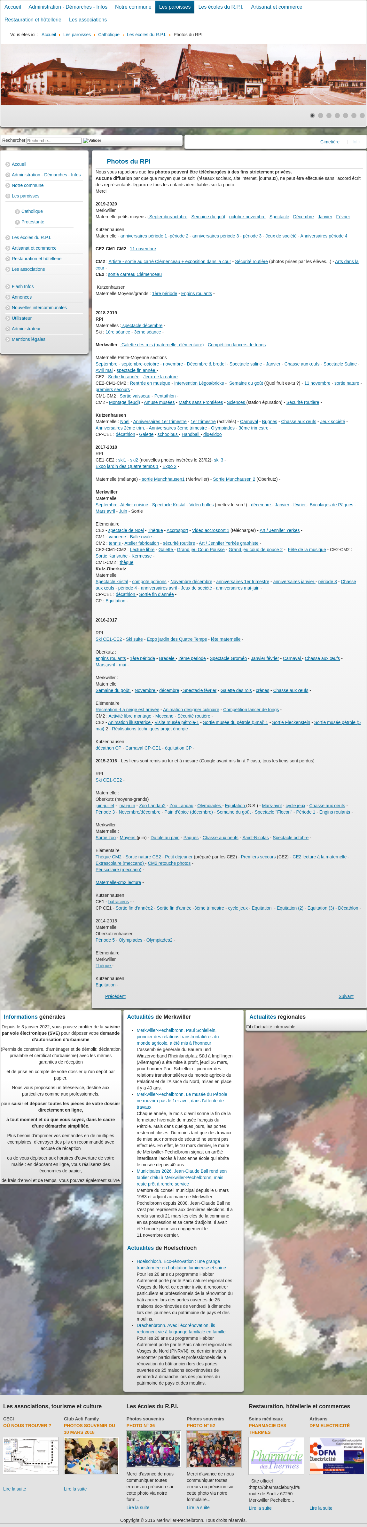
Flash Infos (23, 286)
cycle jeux (295, 805)
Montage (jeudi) (124, 402)
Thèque (155, 530)
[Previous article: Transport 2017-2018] (115, 996)
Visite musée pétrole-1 (176, 722)
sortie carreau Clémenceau (135, 274)
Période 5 (105, 940)
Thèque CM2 (108, 856)
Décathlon (348, 908)
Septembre (106, 363)
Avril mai (104, 370)
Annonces (22, 297)
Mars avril (105, 511)
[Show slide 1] (312, 115)
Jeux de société (281, 235)
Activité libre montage (129, 716)
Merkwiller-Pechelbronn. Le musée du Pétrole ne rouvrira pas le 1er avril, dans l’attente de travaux (182, 1101)
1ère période (164, 293)
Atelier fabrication (141, 543)
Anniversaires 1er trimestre (160, 421)
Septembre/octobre (167, 216)
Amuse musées (159, 402)
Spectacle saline (246, 363)
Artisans (318, 1418)
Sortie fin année (123, 376)
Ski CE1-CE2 (109, 639)
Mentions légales (28, 339)
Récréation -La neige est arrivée (127, 709)
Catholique (32, 211)
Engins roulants (196, 293)
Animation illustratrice (130, 722)
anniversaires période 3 (215, 235)
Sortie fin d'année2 (134, 908)
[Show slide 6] (353, 115)
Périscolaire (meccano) (118, 869)
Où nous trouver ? (27, 1425)
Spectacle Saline (340, 363)
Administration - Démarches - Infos (68, 7)
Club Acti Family (81, 1418)
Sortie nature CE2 (143, 856)
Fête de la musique (307, 549)
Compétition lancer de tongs (251, 709)
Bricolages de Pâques (331, 504)
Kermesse (142, 556)
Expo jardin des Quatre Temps (177, 639)
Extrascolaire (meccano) (120, 863)
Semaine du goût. (113, 690)
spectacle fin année (137, 370)
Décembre (303, 216)
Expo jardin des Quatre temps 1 (127, 466)
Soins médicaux (266, 1418)
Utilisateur (22, 318)
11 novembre (143, 248)
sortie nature (346, 383)
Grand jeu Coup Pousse (200, 549)
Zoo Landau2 (152, 805)
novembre (173, 363)
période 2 (179, 235)
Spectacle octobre (290, 837)
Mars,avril (106, 664)
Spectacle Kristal (168, 504)
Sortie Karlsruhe (112, 556)
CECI (8, 1418)
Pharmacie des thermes (267, 1429)
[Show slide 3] (329, 115)
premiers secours (113, 389)
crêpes (262, 690)
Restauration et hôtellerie (32, 19)
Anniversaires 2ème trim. (120, 427)
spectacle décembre (141, 325)
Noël (124, 421)
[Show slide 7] (362, 115)
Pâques (191, 837)
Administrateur (26, 328)
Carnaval (249, 421)
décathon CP (108, 748)
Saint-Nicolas (255, 837)
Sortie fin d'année (156, 594)
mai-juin (127, 805)
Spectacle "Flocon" (273, 812)
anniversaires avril (159, 588)
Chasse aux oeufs (220, 837)
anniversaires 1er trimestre (242, 581)
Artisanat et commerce (276, 7)
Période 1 (305, 812)
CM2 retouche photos (169, 863)
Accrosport (177, 530)
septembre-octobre (140, 363)
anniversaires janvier (294, 581)
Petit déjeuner (178, 856)
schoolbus (168, 434)
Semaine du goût (208, 216)
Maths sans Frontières (201, 402)
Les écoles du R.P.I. (220, 7)
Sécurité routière (251, 261)
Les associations (88, 19)
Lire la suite (14, 1488)
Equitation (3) (320, 908)
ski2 (134, 459)
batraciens (118, 901)
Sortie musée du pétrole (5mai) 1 (235, 722)
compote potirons (149, 581)
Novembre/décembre (139, 812)
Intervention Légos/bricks (199, 383)
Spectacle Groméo (228, 658)
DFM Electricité (329, 1425)
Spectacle (279, 216)
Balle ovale (141, 536)
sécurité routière (179, 543)
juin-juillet (105, 805)
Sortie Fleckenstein (291, 722)
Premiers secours (258, 856)
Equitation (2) (290, 908)
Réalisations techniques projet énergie (150, 728)
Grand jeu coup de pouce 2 (256, 549)
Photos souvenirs (145, 1418)
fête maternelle (226, 639)
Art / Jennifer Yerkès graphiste (229, 543)
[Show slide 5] (345, 115)
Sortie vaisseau (135, 395)
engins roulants (111, 658)
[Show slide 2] (320, 115)
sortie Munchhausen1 (163, 479)
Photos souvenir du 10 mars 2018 (89, 1429)
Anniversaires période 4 (324, 235)
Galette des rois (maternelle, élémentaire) (162, 344)
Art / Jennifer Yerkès (280, 530)
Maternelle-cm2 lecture (118, 882)
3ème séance (147, 331)
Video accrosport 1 (210, 530)
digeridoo (212, 434)
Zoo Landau (181, 805)
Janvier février (265, 658)
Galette (146, 434)
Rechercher (13, 140)
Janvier (325, 216)
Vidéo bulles (201, 504)
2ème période (192, 658)
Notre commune (133, 7)
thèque (126, 562)
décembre (261, 504)
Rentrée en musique (150, 383)
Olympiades (223, 427)
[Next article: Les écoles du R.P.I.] (346, 996)
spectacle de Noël (126, 530)
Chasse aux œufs (302, 363)
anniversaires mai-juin (238, 588)
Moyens (128, 837)
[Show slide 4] (337, 115)
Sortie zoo (106, 837)
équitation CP (178, 748)
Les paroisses (175, 7)
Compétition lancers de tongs (237, 344)
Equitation (115, 600)
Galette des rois (236, 690)
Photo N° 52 (201, 1425)
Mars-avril (272, 805)
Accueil (12, 7)
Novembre (145, 690)
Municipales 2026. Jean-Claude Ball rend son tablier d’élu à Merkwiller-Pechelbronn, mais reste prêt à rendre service (182, 1177)
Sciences (236, 402)
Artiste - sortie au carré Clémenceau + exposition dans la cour (169, 261)
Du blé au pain (165, 837)
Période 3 (105, 812)
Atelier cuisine (134, 504)
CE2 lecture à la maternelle (320, 856)
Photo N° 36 (141, 1425)
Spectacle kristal (112, 581)
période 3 (252, 235)
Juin (123, 511)
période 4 (127, 588)
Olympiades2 (160, 940)
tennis (115, 543)
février (300, 504)
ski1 (123, 459)
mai (122, 664)
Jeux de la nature (160, 376)
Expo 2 (169, 466)
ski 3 (218, 459)
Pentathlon (165, 395)
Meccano (164, 716)
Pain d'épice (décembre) (189, 812)
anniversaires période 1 (144, 235)
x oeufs (338, 805)
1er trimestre (203, 421)
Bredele (167, 658)
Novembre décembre (191, 581)
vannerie (117, 536)
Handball (191, 434)
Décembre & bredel (206, 363)
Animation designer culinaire (191, 709)
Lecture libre (142, 549)
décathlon (125, 434)
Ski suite (134, 639)
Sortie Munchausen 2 (234, 479)
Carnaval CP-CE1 (143, 748)
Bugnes (269, 421)
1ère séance (117, 331)
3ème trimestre (253, 427)
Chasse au (320, 805)
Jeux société (332, 421)
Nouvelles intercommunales (39, 307)
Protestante (32, 221)
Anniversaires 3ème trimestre (178, 427)
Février (343, 216)
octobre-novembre (247, 216)
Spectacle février (199, 690)
